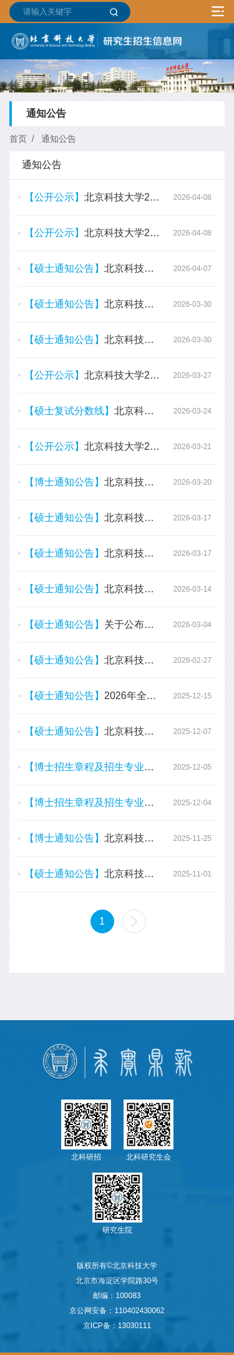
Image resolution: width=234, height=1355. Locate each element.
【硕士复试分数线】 (69, 410)
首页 (18, 139)
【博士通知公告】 (64, 482)
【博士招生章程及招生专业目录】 (99, 767)
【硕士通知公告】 (64, 268)
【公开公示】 (54, 197)
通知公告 (58, 139)
